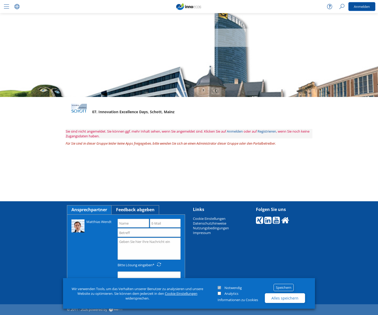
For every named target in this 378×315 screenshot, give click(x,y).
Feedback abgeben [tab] (135, 210)
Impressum (202, 232)
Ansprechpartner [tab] (89, 210)
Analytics (231, 293)
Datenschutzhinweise (209, 223)
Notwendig (233, 287)
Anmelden (362, 6)
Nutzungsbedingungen (211, 228)
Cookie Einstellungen (181, 293)
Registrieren (267, 131)
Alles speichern (284, 298)
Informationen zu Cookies (238, 299)
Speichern (283, 287)
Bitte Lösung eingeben (135, 265)
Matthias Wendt (91, 225)
